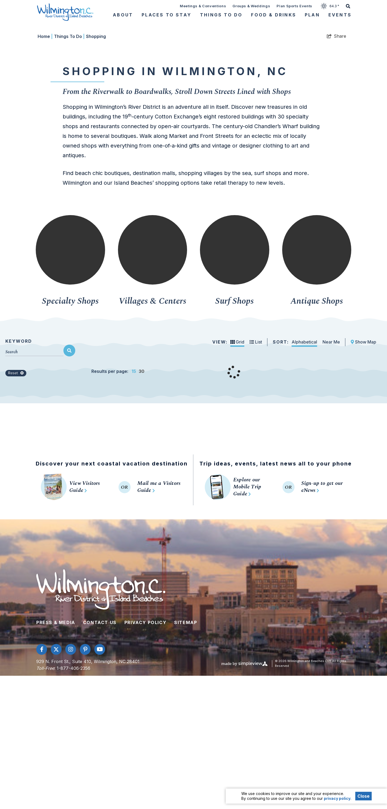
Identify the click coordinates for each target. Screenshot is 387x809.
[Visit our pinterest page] (85, 782)
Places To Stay (166, 14)
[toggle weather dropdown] (332, 5)
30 (141, 504)
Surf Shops (234, 434)
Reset (16, 506)
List (256, 475)
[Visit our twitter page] (56, 782)
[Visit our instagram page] (70, 782)
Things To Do (221, 14)
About (123, 14)
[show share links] (336, 169)
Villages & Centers (152, 434)
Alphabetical (304, 475)
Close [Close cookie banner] (363, 796)
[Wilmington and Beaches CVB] (65, 12)
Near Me (331, 475)
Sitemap (185, 755)
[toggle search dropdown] (348, 5)
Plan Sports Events (294, 6)
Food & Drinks (273, 14)
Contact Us (100, 755)
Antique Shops (317, 434)
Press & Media (55, 755)
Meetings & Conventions (203, 6)
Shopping (96, 169)
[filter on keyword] (69, 484)
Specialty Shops (70, 434)
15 (134, 504)
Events (340, 14)
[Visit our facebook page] (41, 782)
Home (45, 169)
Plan (312, 14)
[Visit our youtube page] (99, 782)
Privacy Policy (145, 755)
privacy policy (337, 798)
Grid (237, 475)
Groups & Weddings (251, 6)
